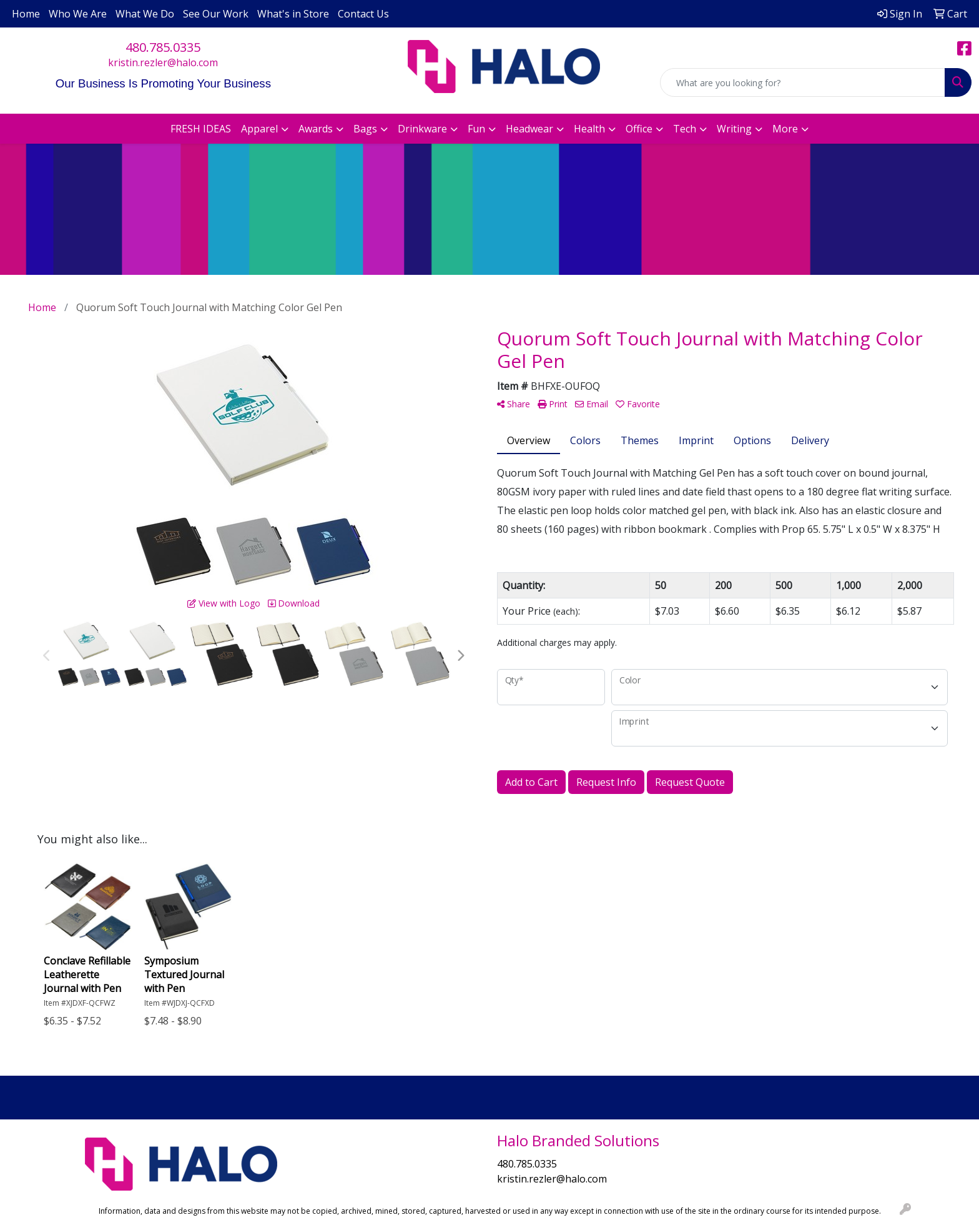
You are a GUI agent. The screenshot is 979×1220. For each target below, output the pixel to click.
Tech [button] (684, 129)
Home (26, 14)
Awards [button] (315, 129)
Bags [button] (365, 129)
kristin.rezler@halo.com (163, 62)
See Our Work (215, 14)
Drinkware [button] (422, 129)
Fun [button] (476, 129)
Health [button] (589, 129)
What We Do (145, 14)
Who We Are (78, 14)
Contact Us (363, 14)
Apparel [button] (259, 129)
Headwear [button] (529, 129)
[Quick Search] (802, 82)
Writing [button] (734, 129)
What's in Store (293, 14)
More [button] (785, 129)
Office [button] (639, 129)
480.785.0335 (162, 47)
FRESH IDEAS (200, 129)
